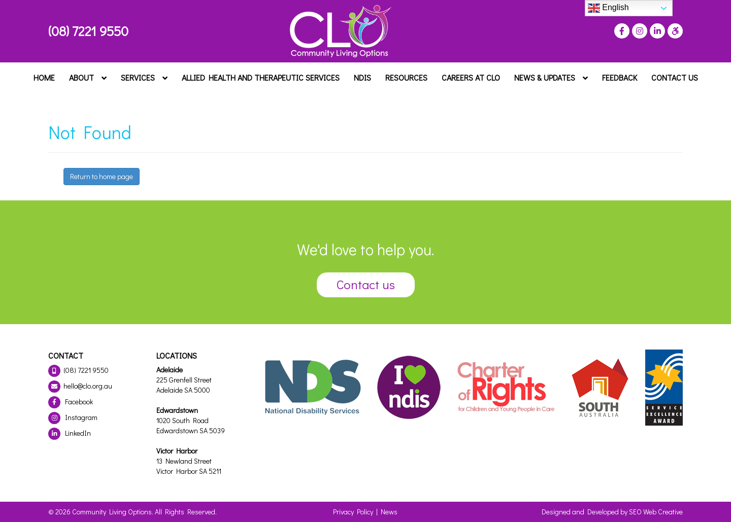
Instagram (72, 417)
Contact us (366, 284)
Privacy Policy (353, 511)
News (389, 511)
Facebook (70, 401)
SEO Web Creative (656, 511)
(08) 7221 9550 (88, 31)
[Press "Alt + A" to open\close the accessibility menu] (674, 31)
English (608, 8)
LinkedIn (69, 433)
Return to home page (101, 176)
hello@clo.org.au (80, 386)
